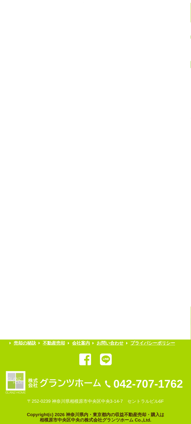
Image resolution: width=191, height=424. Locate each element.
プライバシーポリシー (152, 343)
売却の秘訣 (25, 343)
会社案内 (81, 343)
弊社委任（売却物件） (56, 333)
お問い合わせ (110, 343)
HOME (20, 333)
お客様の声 (148, 333)
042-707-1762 (148, 384)
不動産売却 (54, 343)
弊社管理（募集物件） (107, 333)
